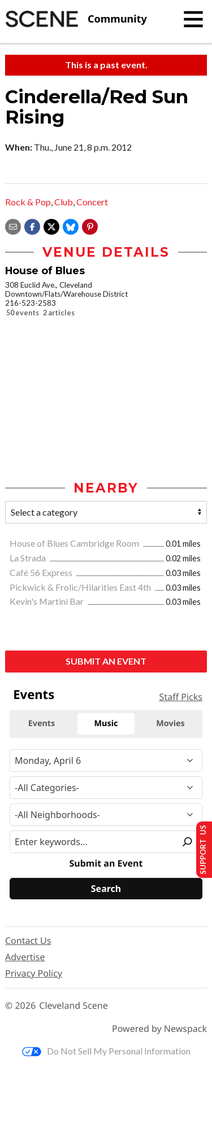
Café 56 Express (42, 572)
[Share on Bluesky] (71, 225)
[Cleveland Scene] (76, 19)
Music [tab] (106, 723)
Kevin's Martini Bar (47, 601)
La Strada (28, 557)
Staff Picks (180, 697)
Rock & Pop (28, 201)
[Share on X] (51, 225)
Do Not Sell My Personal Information (106, 1050)
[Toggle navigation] (193, 19)
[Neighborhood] (106, 814)
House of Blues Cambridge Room (75, 543)
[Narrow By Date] (106, 760)
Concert (92, 201)
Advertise (25, 957)
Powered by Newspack (159, 1029)
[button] (90, 225)
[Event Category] (106, 787)
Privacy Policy (33, 973)
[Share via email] (13, 225)
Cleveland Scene (73, 1006)
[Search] (106, 888)
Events (33, 694)
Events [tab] (41, 723)
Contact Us (28, 940)
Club (63, 201)
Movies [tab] (170, 723)
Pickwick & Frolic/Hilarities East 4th (81, 587)
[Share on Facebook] (32, 225)
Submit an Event (106, 661)
